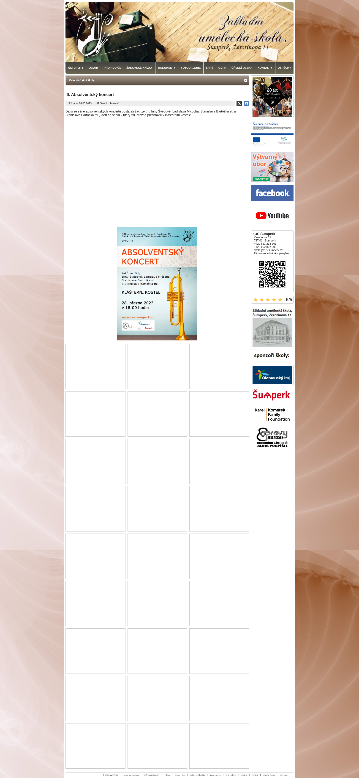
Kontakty (284, 775)
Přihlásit (148, 775)
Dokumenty (215, 775)
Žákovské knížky (197, 775)
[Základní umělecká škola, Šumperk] (179, 31)
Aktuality (156, 775)
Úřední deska (269, 775)
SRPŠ (244, 775)
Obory (167, 775)
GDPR (255, 775)
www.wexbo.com (131, 775)
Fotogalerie (231, 775)
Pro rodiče (180, 775)
